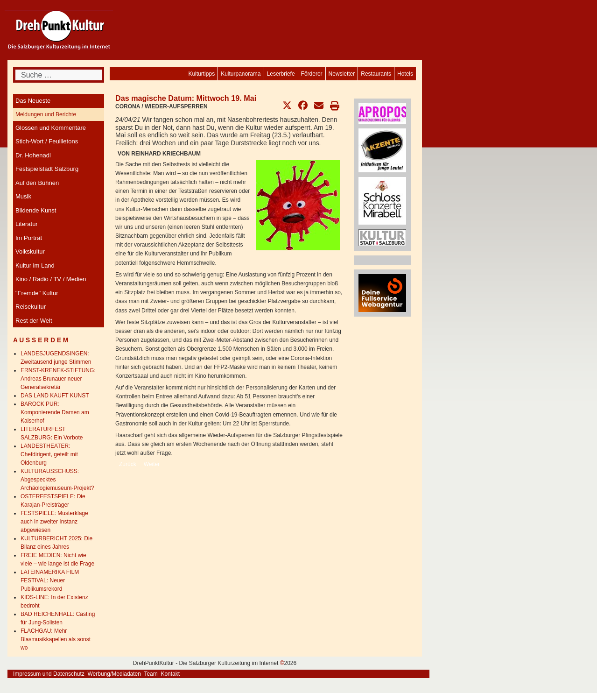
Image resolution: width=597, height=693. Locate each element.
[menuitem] (405, 73)
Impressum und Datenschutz (48, 674)
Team (150, 674)
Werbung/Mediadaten (114, 674)
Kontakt (170, 674)
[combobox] (58, 75)
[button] (287, 105)
